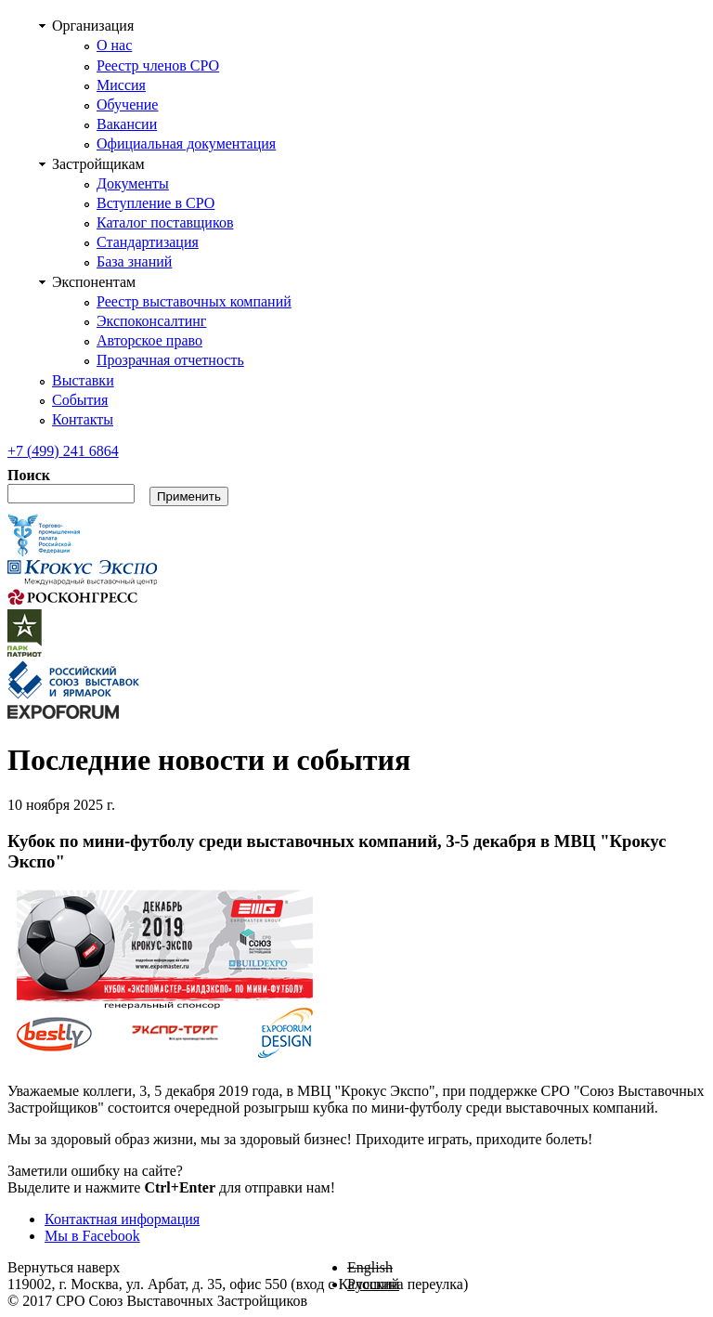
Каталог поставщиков (165, 222)
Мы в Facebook (92, 1236)
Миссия (121, 85)
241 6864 (63, 451)
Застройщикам (98, 164)
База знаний (134, 261)
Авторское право (149, 340)
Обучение (127, 104)
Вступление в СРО (155, 203)
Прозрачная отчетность (170, 360)
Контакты (82, 419)
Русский (373, 1284)
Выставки (83, 380)
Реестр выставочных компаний (194, 301)
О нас (114, 45)
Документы (133, 183)
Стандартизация (148, 242)
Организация (93, 25)
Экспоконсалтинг (151, 321)
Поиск (28, 475)
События (80, 400)
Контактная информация (122, 1219)
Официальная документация (186, 143)
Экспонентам (94, 282)
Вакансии (127, 124)
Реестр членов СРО (158, 65)
